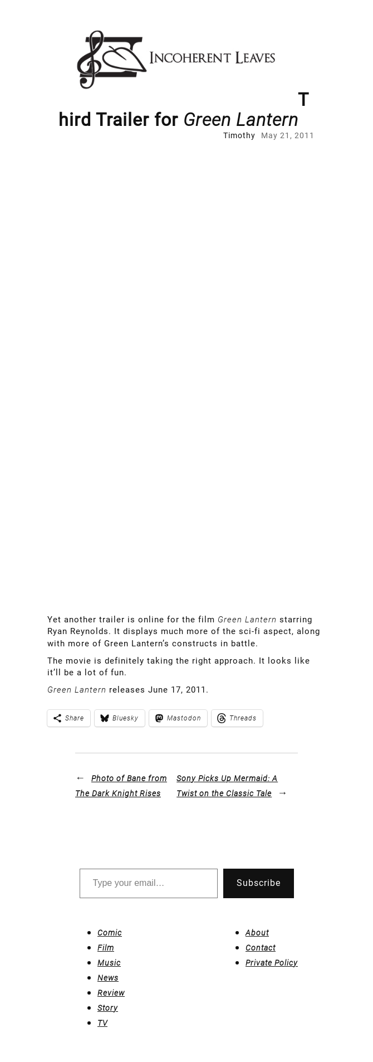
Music (109, 962)
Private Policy (272, 962)
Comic (109, 932)
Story (107, 1007)
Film (105, 947)
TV (102, 1023)
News (108, 977)
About (257, 932)
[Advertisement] (156, 273)
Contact (261, 947)
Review (111, 992)
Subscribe (259, 883)
